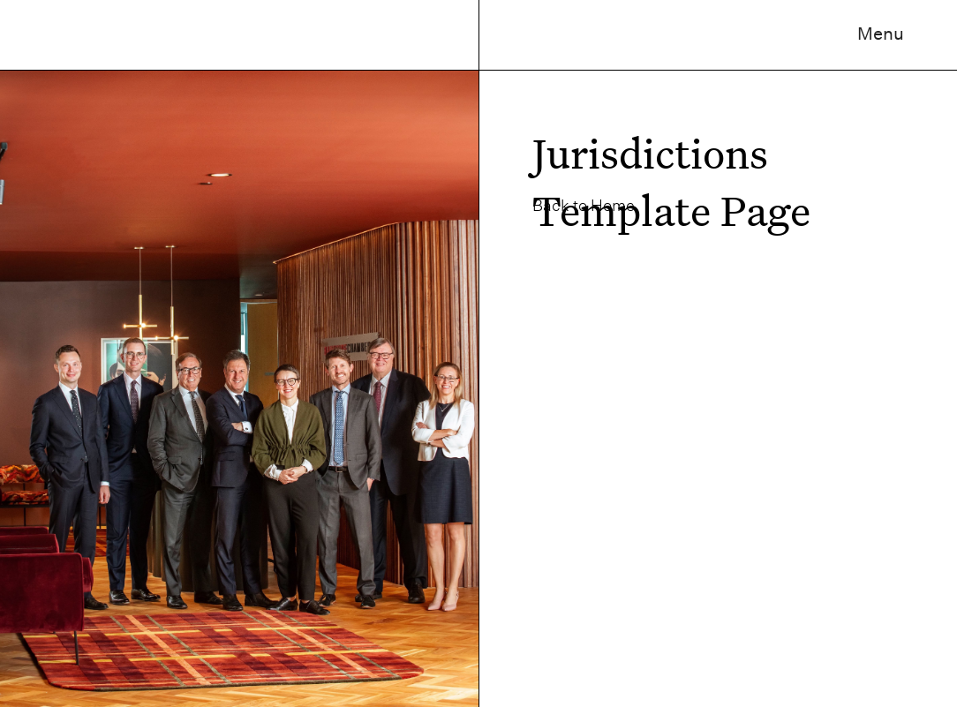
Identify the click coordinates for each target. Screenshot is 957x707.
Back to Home (583, 205)
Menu (880, 33)
